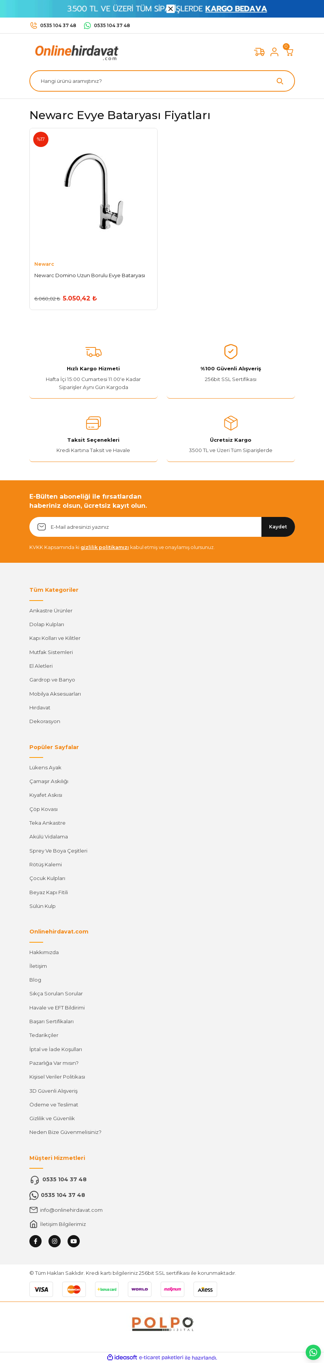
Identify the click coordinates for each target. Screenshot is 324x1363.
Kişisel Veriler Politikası (57, 1077)
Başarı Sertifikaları (51, 1021)
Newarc (44, 264)
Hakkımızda (44, 952)
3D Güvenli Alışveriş (53, 1091)
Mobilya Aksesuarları (55, 694)
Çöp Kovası (43, 809)
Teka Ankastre (47, 823)
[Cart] (289, 52)
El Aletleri (41, 666)
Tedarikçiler (43, 1035)
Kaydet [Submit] (278, 527)
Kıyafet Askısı (45, 795)
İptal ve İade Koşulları (55, 1049)
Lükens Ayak (45, 767)
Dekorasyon (44, 721)
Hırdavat (39, 707)
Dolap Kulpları (46, 624)
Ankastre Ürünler (51, 610)
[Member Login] (274, 52)
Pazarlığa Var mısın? (54, 1063)
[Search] (162, 81)
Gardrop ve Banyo (52, 680)
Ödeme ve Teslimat (53, 1104)
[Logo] (75, 51)
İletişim (38, 966)
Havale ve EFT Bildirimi (57, 1007)
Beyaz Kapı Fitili (48, 892)
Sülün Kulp (42, 906)
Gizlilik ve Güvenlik (52, 1118)
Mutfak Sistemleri (51, 652)
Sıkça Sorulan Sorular (56, 993)
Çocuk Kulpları (47, 878)
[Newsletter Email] (162, 527)
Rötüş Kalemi (45, 864)
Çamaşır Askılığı (48, 781)
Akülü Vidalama (48, 836)
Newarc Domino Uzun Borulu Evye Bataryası (89, 275)
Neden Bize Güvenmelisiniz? (65, 1132)
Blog (35, 980)
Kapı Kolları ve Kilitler (55, 638)
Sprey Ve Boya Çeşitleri (58, 851)
